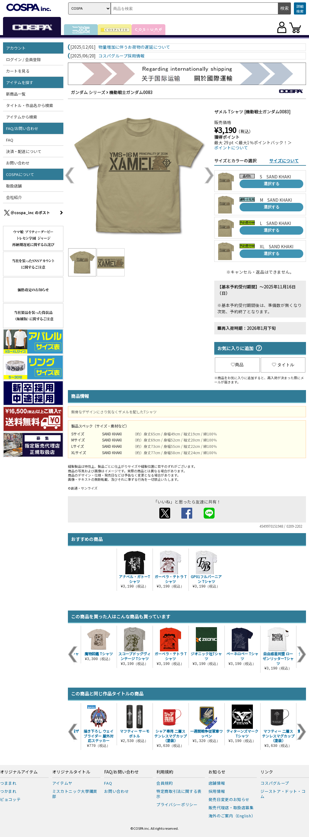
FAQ (9, 140)
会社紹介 (14, 197)
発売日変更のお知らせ (229, 799)
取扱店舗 (14, 186)
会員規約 (164, 783)
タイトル (283, 364)
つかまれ (8, 791)
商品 (237, 364)
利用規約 (164, 772)
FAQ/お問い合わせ (22, 128)
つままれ (8, 783)
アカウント (16, 48)
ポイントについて (231, 148)
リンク (266, 772)
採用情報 (217, 791)
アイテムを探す (19, 82)
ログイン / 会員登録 (23, 59)
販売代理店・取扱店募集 (231, 807)
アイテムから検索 (21, 117)
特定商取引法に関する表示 (179, 793)
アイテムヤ (62, 783)
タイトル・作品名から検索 (29, 105)
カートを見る (18, 71)
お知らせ (217, 772)
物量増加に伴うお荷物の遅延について (134, 47)
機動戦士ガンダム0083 (131, 92)
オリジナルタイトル (71, 772)
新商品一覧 (16, 94)
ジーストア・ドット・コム (282, 793)
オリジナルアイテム (19, 772)
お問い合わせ (18, 163)
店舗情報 (217, 783)
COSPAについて (20, 174)
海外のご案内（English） (232, 816)
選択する (271, 183)
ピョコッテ (10, 799)
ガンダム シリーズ (88, 92)
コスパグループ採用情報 (121, 56)
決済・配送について (23, 151)
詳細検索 (300, 9)
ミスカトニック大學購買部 (74, 793)
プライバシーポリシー (177, 804)
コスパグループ (274, 783)
